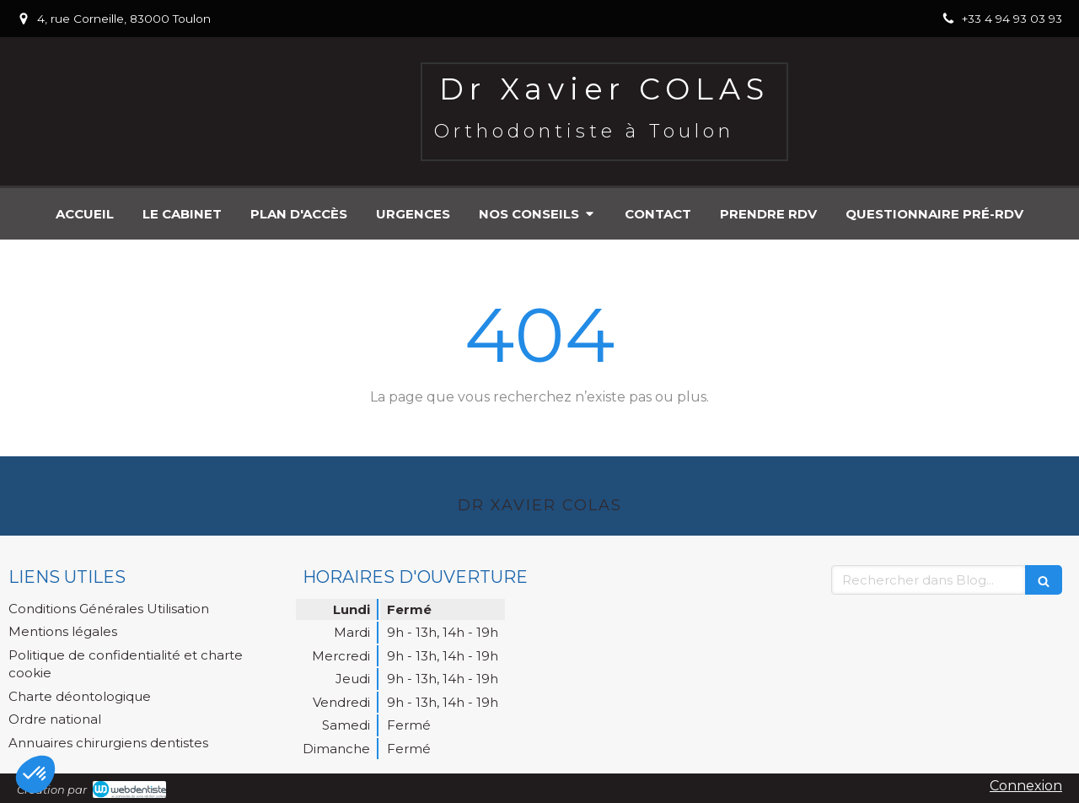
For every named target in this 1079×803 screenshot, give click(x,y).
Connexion (1026, 786)
